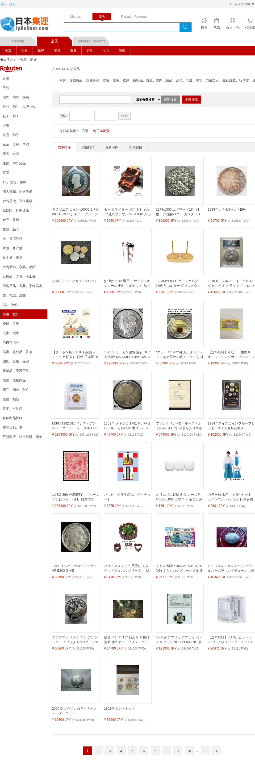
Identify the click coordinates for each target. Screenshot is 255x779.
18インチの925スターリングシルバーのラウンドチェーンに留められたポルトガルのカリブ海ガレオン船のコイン (231, 568)
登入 (3, 4)
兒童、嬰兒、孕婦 (16, 144)
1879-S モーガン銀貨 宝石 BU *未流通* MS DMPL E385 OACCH (127, 354)
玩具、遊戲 (11, 154)
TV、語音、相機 (15, 182)
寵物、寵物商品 (14, 380)
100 (205, 751)
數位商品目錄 (12, 418)
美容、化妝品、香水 (17, 352)
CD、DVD (10, 305)
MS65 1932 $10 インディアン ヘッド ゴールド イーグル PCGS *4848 (75, 425)
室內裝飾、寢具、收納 (19, 267)
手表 (6, 125)
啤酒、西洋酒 (12, 248)
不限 (85, 131)
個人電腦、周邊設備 (17, 191)
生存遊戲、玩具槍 (235, 80)
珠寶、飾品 (11, 135)
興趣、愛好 (28, 59)
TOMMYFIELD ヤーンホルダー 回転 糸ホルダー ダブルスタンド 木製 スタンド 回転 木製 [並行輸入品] (178, 283)
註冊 (12, 4)
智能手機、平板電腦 (17, 201)
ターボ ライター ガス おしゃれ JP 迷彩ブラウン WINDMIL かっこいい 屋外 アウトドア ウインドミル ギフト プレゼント (127, 212)
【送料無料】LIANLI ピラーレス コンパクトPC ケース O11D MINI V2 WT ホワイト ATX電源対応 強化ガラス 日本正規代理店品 (231, 639)
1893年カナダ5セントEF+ (227, 209)
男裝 (6, 88)
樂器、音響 (11, 323)
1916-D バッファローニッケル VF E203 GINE (74, 568)
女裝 (6, 78)
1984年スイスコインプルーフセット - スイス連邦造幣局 (231, 425)
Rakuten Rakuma (92, 40)
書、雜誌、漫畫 (14, 295)
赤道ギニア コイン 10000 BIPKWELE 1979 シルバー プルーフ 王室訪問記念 (75, 212)
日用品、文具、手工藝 (19, 276)
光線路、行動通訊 (16, 210)
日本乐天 (10, 59)
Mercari (24, 40)
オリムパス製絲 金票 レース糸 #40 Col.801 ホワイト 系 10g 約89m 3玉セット (179, 497)
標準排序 (64, 147)
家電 (57, 51)
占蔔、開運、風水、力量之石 (197, 80)
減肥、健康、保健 (16, 361)
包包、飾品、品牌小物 (19, 106)
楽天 (61, 40)
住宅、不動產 (12, 408)
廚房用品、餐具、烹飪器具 (22, 286)
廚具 (89, 51)
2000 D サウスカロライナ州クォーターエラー (74, 711)
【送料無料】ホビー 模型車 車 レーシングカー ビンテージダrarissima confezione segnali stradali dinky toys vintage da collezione (231, 354)
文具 (106, 51)
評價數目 (135, 147)
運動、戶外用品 (14, 163)
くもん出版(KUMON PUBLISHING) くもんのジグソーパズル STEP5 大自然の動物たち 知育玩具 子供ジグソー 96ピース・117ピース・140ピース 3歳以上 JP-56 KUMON (179, 568)
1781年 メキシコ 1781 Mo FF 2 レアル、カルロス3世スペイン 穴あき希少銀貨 (127, 425)
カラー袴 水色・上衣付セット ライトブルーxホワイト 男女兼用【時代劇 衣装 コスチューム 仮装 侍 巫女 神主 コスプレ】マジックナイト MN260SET (231, 497)
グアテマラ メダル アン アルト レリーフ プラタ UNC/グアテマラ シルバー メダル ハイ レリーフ (75, 639)
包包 (24, 51)
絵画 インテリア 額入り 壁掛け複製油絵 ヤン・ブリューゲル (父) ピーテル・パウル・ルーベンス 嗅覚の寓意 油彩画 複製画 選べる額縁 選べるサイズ (127, 639)
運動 (122, 51)
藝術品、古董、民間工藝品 (152, 80)
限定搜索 (170, 99)
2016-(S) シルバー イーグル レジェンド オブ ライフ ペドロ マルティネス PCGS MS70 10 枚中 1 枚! (231, 283)
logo (27, 24)
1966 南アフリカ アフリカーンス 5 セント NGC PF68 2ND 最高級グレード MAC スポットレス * (179, 639)
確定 (124, 116)
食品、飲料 (11, 220)
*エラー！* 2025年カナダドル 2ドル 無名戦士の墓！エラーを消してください (179, 354)
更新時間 (111, 147)
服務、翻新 (11, 399)
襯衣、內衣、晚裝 (16, 97)
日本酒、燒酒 (12, 257)
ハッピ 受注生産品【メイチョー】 (127, 497)
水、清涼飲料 (12, 239)
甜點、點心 (11, 229)
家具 (73, 51)
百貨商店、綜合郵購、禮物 (22, 437)
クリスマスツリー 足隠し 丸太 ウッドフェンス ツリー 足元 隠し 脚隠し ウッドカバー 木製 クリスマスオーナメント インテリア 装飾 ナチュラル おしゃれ (127, 568)
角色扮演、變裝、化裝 (102, 80)
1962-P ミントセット (119, 708)
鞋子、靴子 (11, 116)
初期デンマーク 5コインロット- (75, 281)
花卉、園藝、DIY (15, 390)
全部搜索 (191, 99)
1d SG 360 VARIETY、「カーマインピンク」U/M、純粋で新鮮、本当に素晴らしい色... (75, 497)
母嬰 (41, 51)
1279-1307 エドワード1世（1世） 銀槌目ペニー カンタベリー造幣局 (178, 212)
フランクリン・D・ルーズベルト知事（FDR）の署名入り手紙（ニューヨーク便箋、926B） (179, 425)
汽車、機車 (11, 333)
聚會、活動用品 (71, 80)
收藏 (126, 80)
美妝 (8, 51)
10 (189, 751)
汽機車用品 (11, 342)
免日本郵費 (101, 131)
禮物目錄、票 (12, 427)
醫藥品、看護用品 (16, 371)
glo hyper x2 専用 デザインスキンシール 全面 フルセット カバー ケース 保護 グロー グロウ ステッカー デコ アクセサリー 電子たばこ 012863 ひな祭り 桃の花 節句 (127, 283)
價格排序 (88, 147)
